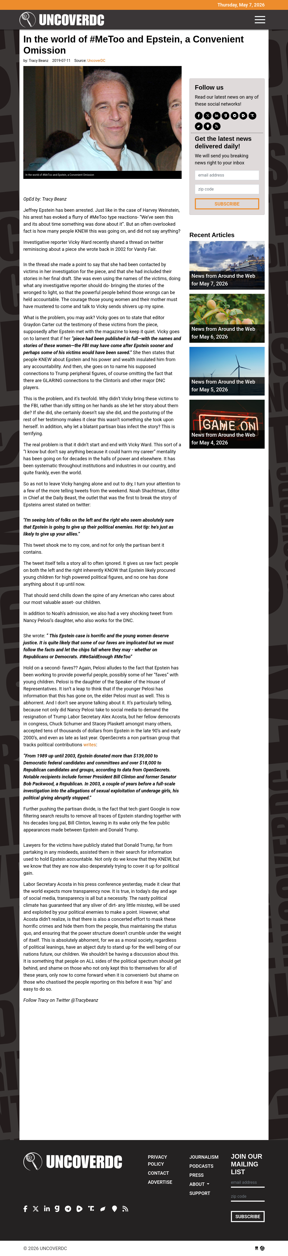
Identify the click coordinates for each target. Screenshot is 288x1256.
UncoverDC (63, 19)
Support (199, 1193)
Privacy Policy (157, 1160)
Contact (158, 1173)
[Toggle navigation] (260, 20)
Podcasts (201, 1166)
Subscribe (227, 204)
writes (89, 744)
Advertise (160, 1182)
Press (196, 1175)
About (197, 1184)
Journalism (203, 1157)
